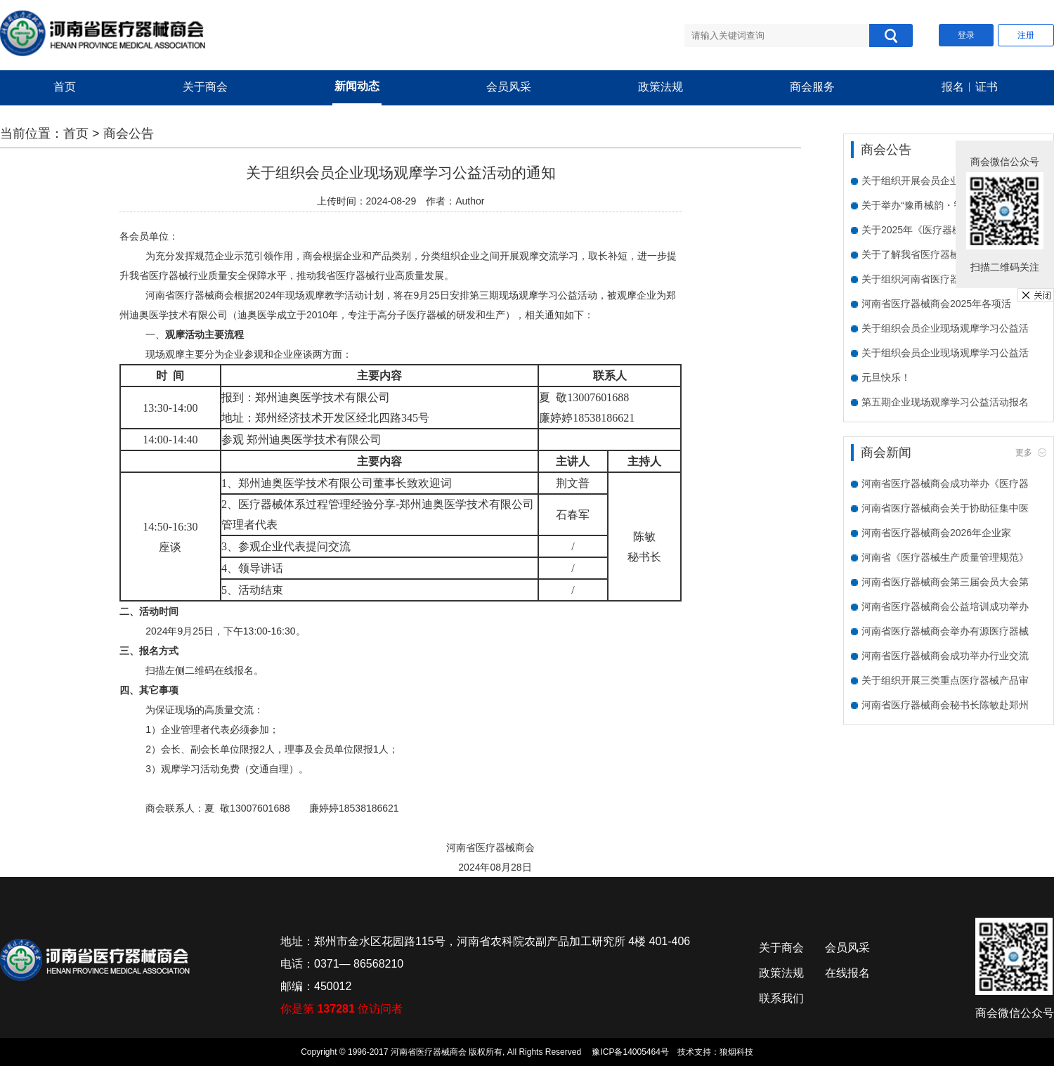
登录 (966, 35)
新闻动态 (356, 86)
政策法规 (660, 87)
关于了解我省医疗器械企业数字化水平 (945, 254)
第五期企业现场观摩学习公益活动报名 (945, 402)
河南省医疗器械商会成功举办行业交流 (945, 655)
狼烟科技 (736, 1052)
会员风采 (508, 87)
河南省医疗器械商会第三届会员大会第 (945, 581)
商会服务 (812, 87)
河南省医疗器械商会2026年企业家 (936, 532)
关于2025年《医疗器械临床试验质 (936, 229)
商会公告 (128, 133)
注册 (1025, 35)
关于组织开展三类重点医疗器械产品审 (945, 680)
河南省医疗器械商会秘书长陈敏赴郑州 (945, 704)
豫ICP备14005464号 (630, 1052)
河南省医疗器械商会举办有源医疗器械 (945, 631)
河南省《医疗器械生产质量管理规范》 (945, 557)
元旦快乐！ (886, 377)
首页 (64, 87)
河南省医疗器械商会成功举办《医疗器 (945, 483)
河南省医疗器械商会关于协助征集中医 (945, 508)
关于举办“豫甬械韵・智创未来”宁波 (938, 205)
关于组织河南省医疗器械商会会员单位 (945, 279)
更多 (1023, 452)
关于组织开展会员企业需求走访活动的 (945, 180)
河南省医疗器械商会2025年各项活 (936, 303)
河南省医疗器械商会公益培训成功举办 (945, 606)
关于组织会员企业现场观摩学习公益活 (945, 328)
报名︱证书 (970, 87)
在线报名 (847, 973)
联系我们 (781, 998)
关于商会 (205, 87)
